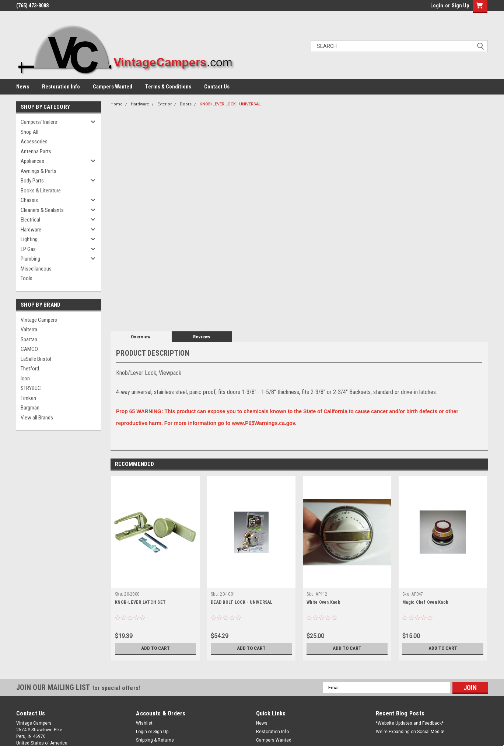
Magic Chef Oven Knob (425, 602)
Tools (26, 278)
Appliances (32, 161)
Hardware (31, 229)
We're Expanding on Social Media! (410, 731)
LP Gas (28, 249)
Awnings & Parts (38, 171)
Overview (140, 336)
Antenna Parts (36, 151)
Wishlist (144, 723)
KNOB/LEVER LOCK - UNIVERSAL (230, 104)
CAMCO (29, 349)
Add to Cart (155, 648)
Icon (25, 378)
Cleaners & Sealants (42, 210)
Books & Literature (41, 190)
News (22, 86)
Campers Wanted (112, 86)
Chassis (29, 200)
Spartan (29, 339)
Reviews (201, 336)
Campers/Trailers (39, 122)
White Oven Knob (323, 602)
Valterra (29, 329)
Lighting (29, 239)
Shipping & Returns (155, 740)
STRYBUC (31, 388)
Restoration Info (61, 86)
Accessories (34, 141)
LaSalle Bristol (36, 359)
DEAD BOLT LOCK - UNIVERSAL (242, 602)
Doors (186, 104)
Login (436, 5)
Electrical (30, 219)
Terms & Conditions (168, 86)
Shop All (29, 132)
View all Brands (37, 417)
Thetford (30, 368)
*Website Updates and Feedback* (410, 723)
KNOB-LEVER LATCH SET (140, 602)
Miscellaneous (36, 268)
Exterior (164, 104)
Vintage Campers (39, 320)
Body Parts (32, 180)
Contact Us (217, 86)
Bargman (30, 407)
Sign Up (460, 5)
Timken (28, 398)
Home (117, 104)
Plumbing (30, 258)
